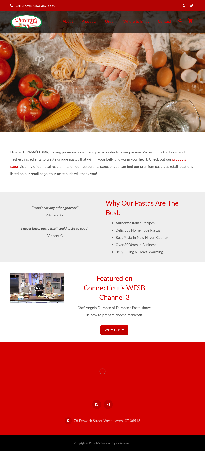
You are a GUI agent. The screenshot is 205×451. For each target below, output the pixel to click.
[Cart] (190, 20)
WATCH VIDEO (114, 330)
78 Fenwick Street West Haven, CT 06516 (102, 420)
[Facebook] (184, 5)
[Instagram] (191, 5)
